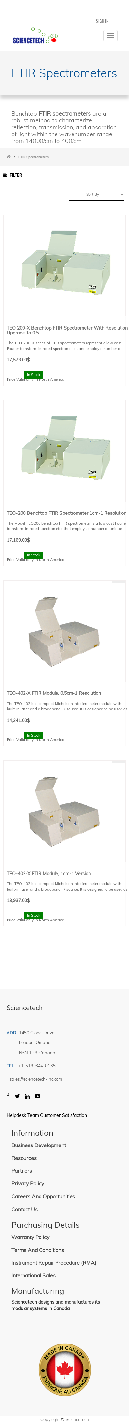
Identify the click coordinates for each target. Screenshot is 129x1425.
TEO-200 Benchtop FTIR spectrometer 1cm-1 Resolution (66, 513)
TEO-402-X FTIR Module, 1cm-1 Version (49, 873)
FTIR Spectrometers (33, 157)
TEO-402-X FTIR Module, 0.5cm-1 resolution (54, 693)
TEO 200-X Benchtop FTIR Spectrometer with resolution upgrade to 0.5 (67, 330)
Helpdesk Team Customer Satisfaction (47, 1115)
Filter (12, 175)
